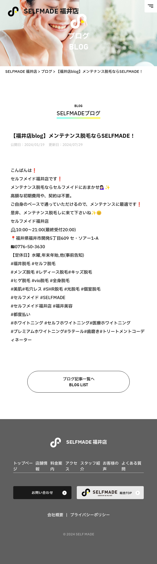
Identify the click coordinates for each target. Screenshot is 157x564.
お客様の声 (111, 466)
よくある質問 (131, 466)
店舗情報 (41, 466)
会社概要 (55, 515)
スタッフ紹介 (90, 466)
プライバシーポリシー (90, 515)
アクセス (71, 466)
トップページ (23, 466)
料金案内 (56, 466)
